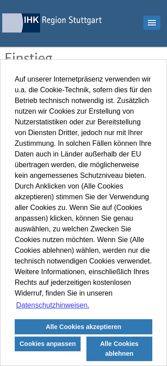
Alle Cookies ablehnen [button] (119, 348)
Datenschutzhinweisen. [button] (53, 305)
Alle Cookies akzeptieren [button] (84, 326)
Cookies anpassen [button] (48, 343)
